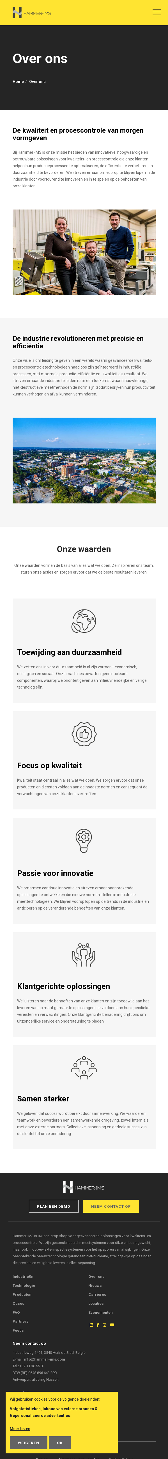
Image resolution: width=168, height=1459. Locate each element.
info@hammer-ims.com (44, 1359)
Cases (18, 1303)
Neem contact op (111, 1206)
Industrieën (23, 1276)
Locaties (96, 1303)
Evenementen (100, 1312)
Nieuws (95, 1285)
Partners (21, 1321)
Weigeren (28, 1442)
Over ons (96, 1276)
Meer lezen (20, 1428)
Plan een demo (53, 1206)
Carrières (97, 1294)
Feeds (18, 1330)
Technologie (24, 1285)
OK (60, 1442)
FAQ (16, 1312)
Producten (22, 1294)
